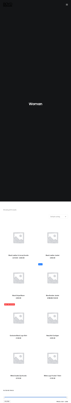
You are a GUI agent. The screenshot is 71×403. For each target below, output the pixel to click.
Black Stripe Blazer (18, 129)
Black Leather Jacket (52, 89)
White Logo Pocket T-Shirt (52, 209)
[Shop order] (58, 51)
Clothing (8, 302)
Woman (7, 305)
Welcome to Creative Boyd (35, 348)
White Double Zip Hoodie (18, 209)
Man (6, 308)
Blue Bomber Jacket (52, 129)
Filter (7, 235)
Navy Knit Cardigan (52, 169)
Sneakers (8, 313)
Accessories (9, 310)
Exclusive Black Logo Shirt (18, 169)
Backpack (8, 316)
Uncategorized (10, 300)
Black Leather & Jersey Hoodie (18, 89)
